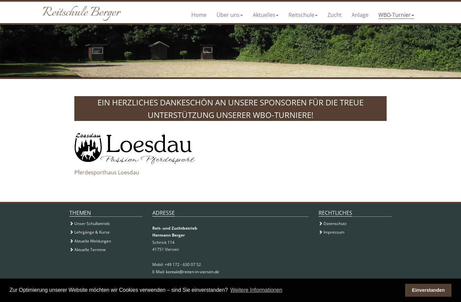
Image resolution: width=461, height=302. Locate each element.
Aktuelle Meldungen (90, 241)
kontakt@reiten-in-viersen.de (192, 272)
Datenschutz (333, 223)
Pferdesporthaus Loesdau (106, 172)
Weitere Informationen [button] (256, 290)
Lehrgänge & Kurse (89, 232)
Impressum (331, 232)
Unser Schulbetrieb (89, 223)
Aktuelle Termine (87, 249)
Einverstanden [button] (428, 290)
